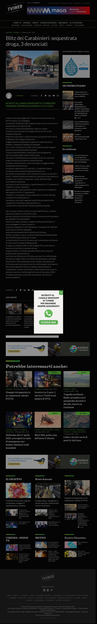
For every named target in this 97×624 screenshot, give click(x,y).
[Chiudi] (61, 292)
